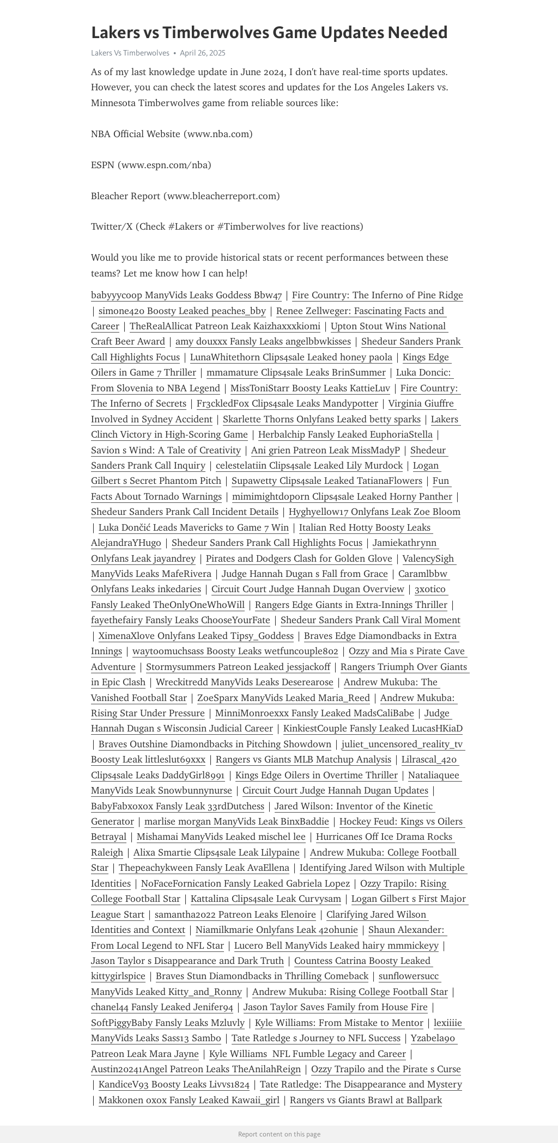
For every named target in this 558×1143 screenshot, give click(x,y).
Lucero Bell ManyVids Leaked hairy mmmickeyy (336, 945)
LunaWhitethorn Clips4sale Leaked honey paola (291, 357)
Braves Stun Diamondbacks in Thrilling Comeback (262, 976)
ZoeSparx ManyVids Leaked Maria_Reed (283, 698)
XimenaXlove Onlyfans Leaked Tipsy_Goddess (196, 636)
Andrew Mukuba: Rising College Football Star (350, 992)
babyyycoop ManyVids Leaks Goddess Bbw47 (186, 295)
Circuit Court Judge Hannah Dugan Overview (307, 589)
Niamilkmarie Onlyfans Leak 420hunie (277, 930)
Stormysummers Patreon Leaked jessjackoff (238, 667)
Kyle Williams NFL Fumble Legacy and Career (307, 1054)
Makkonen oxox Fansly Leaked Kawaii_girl (189, 1100)
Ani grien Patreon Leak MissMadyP (325, 450)
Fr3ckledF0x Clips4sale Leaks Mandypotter (287, 403)
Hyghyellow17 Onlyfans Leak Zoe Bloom (374, 512)
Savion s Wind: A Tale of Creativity (166, 450)
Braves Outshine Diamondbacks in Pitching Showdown (215, 744)
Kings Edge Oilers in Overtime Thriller (316, 775)
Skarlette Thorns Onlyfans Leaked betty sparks (322, 419)
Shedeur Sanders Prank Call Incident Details (184, 512)
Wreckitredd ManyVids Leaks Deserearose (244, 682)
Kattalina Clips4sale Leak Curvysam (266, 899)
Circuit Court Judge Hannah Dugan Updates (335, 790)
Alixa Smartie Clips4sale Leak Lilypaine (217, 852)
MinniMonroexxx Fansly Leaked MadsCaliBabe (314, 713)
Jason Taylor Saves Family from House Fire (336, 1007)
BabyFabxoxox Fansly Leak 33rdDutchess (177, 806)
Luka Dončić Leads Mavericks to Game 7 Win (194, 527)
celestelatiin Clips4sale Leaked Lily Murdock (309, 465)
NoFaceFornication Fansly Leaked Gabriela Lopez (245, 883)
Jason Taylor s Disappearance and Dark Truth (187, 961)
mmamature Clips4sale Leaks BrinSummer (296, 372)
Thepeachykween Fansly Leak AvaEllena (204, 868)
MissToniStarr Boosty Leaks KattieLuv (310, 388)
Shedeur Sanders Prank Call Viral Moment (370, 620)
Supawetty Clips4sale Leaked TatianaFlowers (327, 481)
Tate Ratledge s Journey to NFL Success (316, 1038)
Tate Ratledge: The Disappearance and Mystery (361, 1084)
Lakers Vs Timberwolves (130, 53)
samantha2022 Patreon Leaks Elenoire (235, 914)
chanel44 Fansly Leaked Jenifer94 (162, 1007)
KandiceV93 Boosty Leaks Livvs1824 (174, 1084)
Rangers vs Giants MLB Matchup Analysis (303, 759)
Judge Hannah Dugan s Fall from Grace (305, 574)
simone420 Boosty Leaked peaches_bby (182, 311)
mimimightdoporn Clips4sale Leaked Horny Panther (342, 496)
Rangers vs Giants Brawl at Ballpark (366, 1100)
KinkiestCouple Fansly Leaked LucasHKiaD (373, 728)
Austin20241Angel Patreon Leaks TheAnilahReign (196, 1069)
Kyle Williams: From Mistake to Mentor (339, 1023)
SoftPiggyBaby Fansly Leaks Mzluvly (168, 1023)
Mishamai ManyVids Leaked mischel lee (221, 837)
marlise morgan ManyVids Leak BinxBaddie (236, 821)
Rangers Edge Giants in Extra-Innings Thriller (351, 605)
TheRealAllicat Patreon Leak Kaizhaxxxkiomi (225, 326)
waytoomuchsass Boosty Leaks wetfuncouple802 (235, 651)
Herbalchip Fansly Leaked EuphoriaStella (345, 434)
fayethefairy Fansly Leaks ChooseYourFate (180, 620)
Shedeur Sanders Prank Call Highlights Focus (267, 543)
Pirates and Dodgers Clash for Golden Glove (299, 558)
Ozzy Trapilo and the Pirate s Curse (386, 1069)
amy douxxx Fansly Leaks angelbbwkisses (263, 341)
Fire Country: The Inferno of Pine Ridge (377, 295)
